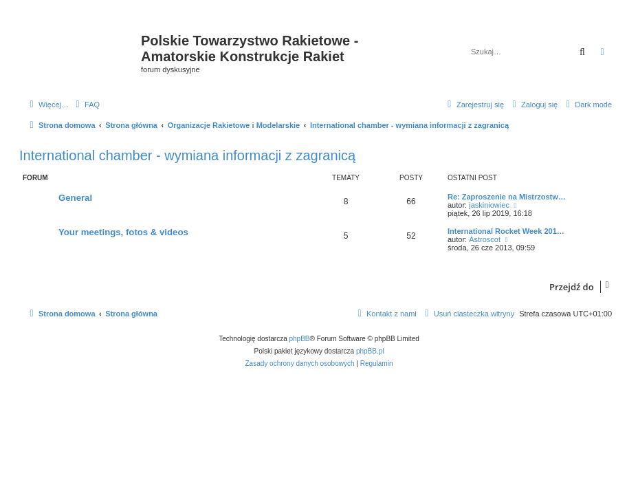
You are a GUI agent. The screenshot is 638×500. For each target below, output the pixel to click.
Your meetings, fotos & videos (123, 232)
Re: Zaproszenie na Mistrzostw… (507, 197)
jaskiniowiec (489, 205)
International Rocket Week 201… (506, 231)
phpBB (299, 339)
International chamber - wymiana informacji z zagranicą (187, 155)
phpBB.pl (370, 351)
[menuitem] (86, 104)
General (75, 198)
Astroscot (484, 239)
